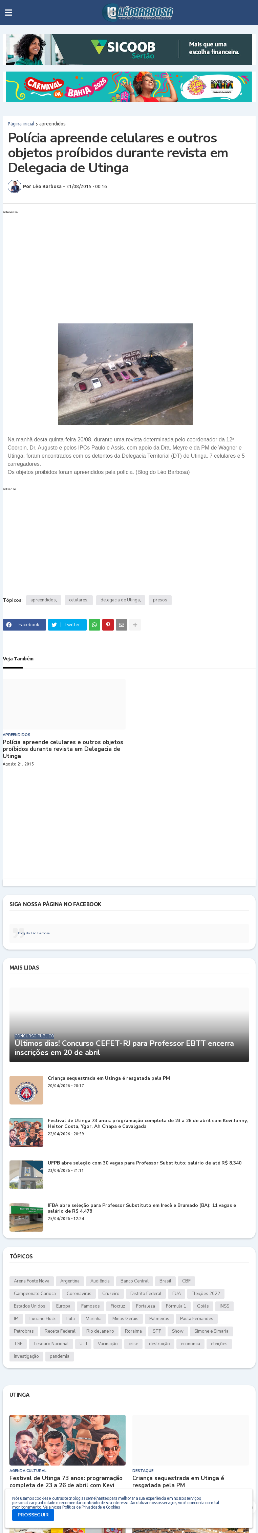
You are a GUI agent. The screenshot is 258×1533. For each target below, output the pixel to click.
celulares (78, 600)
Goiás (203, 1306)
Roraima (133, 1331)
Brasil (165, 1281)
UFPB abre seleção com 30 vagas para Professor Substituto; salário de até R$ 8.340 (144, 1163)
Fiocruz (118, 1306)
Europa (63, 1306)
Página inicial (21, 123)
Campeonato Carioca (35, 1294)
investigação (26, 1356)
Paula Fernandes (196, 1319)
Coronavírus (79, 1294)
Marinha (94, 1319)
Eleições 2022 (206, 1294)
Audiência (100, 1281)
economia (190, 1344)
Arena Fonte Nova (31, 1281)
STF (157, 1331)
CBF (186, 1281)
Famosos (90, 1306)
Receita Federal (60, 1331)
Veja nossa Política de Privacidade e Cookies (81, 1507)
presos (160, 600)
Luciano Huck (42, 1319)
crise (133, 1344)
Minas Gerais (125, 1319)
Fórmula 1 (176, 1306)
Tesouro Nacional (51, 1344)
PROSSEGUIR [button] (33, 1515)
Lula (70, 1319)
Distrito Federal (146, 1294)
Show (178, 1331)
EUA (176, 1294)
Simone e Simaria (211, 1331)
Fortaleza (145, 1306)
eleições (219, 1344)
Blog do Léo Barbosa (34, 933)
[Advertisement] (129, 264)
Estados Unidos (29, 1306)
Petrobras (24, 1331)
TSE (18, 1344)
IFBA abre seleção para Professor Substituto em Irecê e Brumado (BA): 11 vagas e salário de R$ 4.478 (142, 1208)
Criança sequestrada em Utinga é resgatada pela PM (109, 1078)
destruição (159, 1344)
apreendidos (52, 123)
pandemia (59, 1356)
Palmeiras (159, 1319)
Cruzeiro (111, 1294)
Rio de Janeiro (100, 1331)
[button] (8, 12)
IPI (16, 1319)
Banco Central (135, 1281)
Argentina (70, 1281)
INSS (224, 1306)
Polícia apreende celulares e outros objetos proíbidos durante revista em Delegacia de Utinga (63, 749)
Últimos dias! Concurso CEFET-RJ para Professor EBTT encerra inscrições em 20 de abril (124, 1048)
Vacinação (108, 1344)
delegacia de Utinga (120, 600)
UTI (83, 1344)
